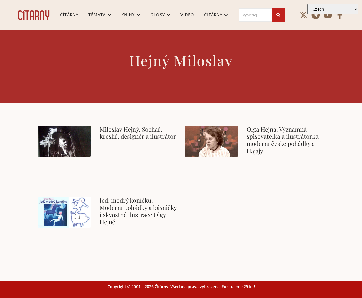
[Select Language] (332, 9)
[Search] (255, 15)
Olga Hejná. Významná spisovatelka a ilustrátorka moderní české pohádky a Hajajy (283, 140)
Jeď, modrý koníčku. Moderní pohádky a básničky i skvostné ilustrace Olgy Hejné (138, 211)
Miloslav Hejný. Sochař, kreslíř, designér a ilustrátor (138, 132)
